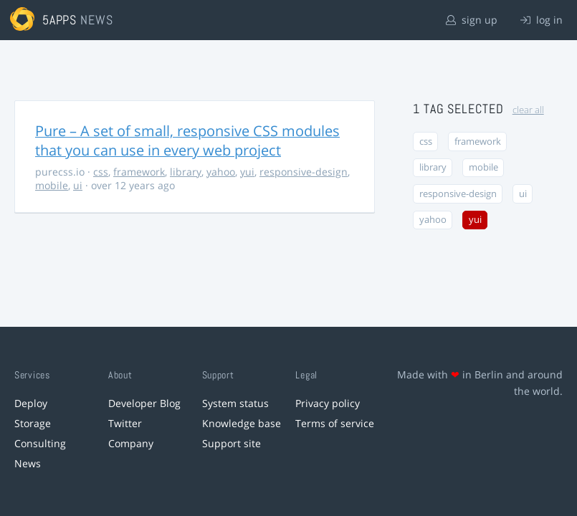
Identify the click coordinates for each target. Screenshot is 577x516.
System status (235, 403)
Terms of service (334, 423)
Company (130, 443)
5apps (59, 19)
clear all (528, 110)
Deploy (30, 403)
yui (247, 171)
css (100, 171)
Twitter (125, 423)
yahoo (220, 171)
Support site (231, 443)
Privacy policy (327, 403)
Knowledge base (241, 423)
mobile (51, 185)
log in (541, 20)
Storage (32, 423)
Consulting (40, 443)
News (27, 463)
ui (77, 185)
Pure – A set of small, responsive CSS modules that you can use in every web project (187, 140)
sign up (471, 20)
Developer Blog (144, 403)
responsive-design (303, 171)
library (185, 171)
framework (139, 171)
